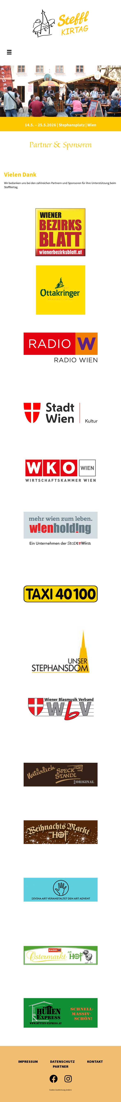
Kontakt (95, 1061)
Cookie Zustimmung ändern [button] (60, 1090)
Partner (60, 1066)
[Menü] (9, 52)
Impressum (28, 1061)
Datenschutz (62, 1061)
